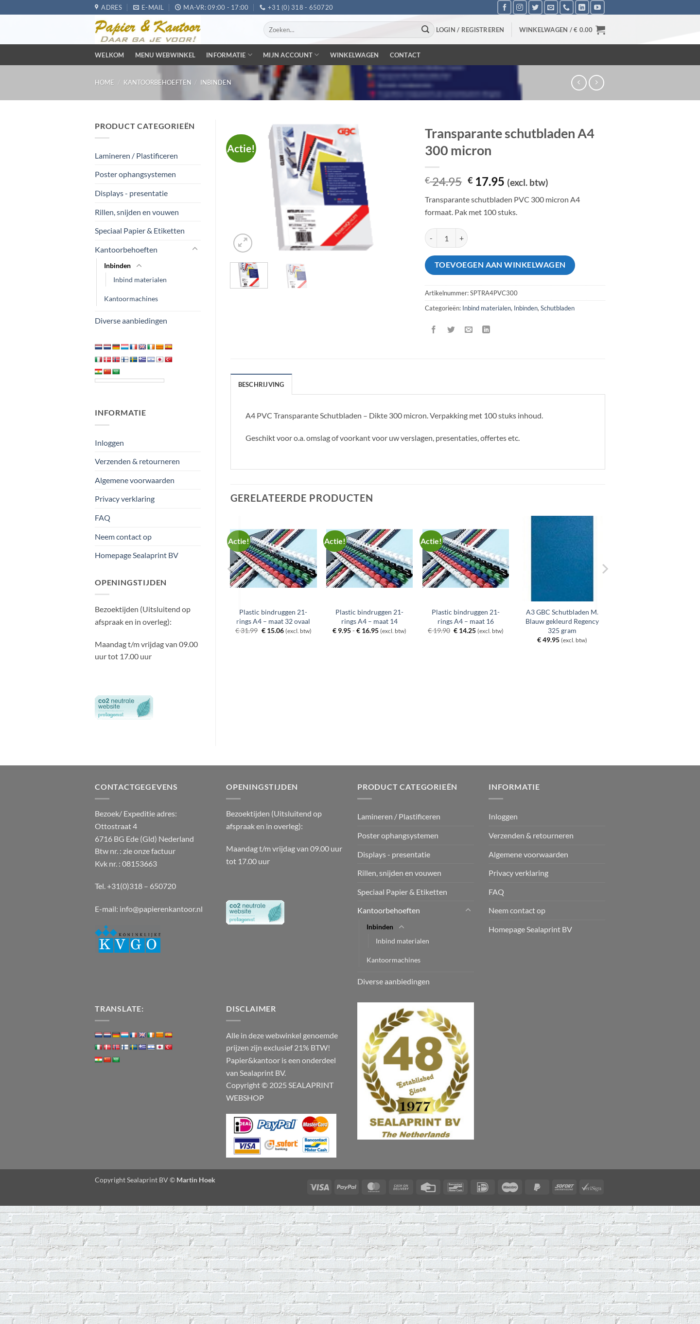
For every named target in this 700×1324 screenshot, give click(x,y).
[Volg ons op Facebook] (504, 7)
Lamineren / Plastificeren (136, 155)
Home (104, 82)
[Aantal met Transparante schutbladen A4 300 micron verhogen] (462, 238)
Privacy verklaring (125, 498)
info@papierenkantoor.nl (161, 908)
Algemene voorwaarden (135, 480)
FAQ (102, 517)
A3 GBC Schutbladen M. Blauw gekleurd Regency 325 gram (562, 621)
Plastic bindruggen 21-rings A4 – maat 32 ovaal (273, 616)
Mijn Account (291, 54)
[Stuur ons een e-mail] (551, 7)
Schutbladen (558, 308)
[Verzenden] (426, 29)
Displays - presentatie (131, 193)
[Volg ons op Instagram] (520, 7)
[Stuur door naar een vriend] (469, 330)
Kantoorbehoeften (157, 82)
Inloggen (109, 442)
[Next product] (578, 82)
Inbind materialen (140, 279)
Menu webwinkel (165, 55)
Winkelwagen (354, 55)
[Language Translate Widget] (129, 380)
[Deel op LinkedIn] (486, 330)
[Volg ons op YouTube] (597, 7)
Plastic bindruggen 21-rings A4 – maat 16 (466, 616)
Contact (405, 55)
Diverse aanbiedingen (131, 320)
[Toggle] (195, 249)
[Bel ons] (567, 7)
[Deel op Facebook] (434, 330)
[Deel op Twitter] (451, 330)
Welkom (109, 55)
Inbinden (215, 82)
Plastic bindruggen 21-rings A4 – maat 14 (369, 616)
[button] (470, 29)
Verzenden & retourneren (137, 461)
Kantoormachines (131, 298)
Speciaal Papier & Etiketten (140, 230)
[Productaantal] (446, 238)
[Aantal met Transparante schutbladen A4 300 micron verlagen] (431, 238)
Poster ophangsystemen (135, 174)
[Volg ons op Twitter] (535, 7)
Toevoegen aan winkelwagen (500, 264)
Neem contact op (123, 536)
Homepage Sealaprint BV (136, 555)
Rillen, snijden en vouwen (137, 212)
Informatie (229, 54)
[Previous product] (596, 82)
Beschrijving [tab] (261, 384)
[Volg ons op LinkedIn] (582, 7)
